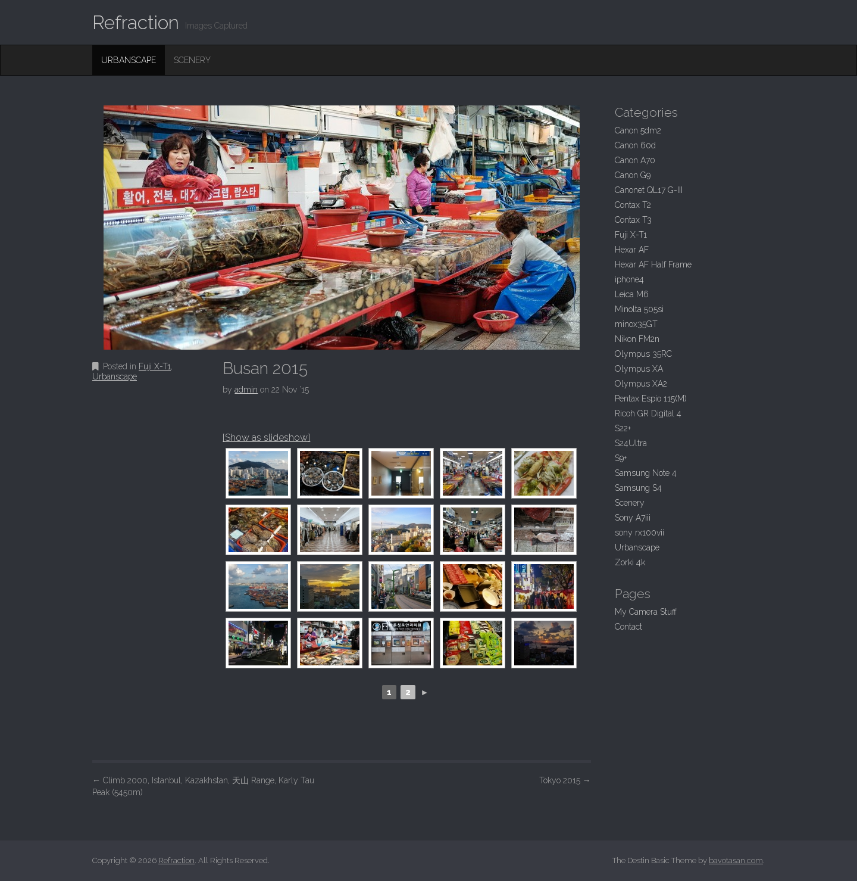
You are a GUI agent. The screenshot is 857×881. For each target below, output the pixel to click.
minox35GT (636, 324)
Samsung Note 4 (646, 473)
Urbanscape (128, 60)
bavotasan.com (736, 860)
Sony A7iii (632, 517)
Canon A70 (635, 160)
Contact (628, 626)
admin (246, 389)
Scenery (192, 60)
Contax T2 (633, 205)
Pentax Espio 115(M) (651, 398)
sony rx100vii (639, 532)
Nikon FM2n (637, 339)
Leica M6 (632, 294)
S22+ (623, 428)
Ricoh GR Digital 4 (648, 413)
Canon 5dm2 (638, 130)
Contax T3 (633, 220)
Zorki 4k (630, 562)
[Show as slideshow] (266, 437)
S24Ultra (631, 443)
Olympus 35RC (643, 354)
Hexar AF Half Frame (653, 264)
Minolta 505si (639, 309)
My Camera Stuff (646, 612)
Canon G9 (632, 175)
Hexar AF (632, 249)
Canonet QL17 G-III (649, 190)
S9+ (621, 458)
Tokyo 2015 (565, 780)
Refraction (135, 22)
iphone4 (629, 279)
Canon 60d (635, 145)
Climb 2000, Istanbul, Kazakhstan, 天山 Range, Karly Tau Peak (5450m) (203, 786)
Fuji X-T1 (155, 366)
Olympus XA (639, 368)
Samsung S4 (638, 488)
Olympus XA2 (641, 383)
